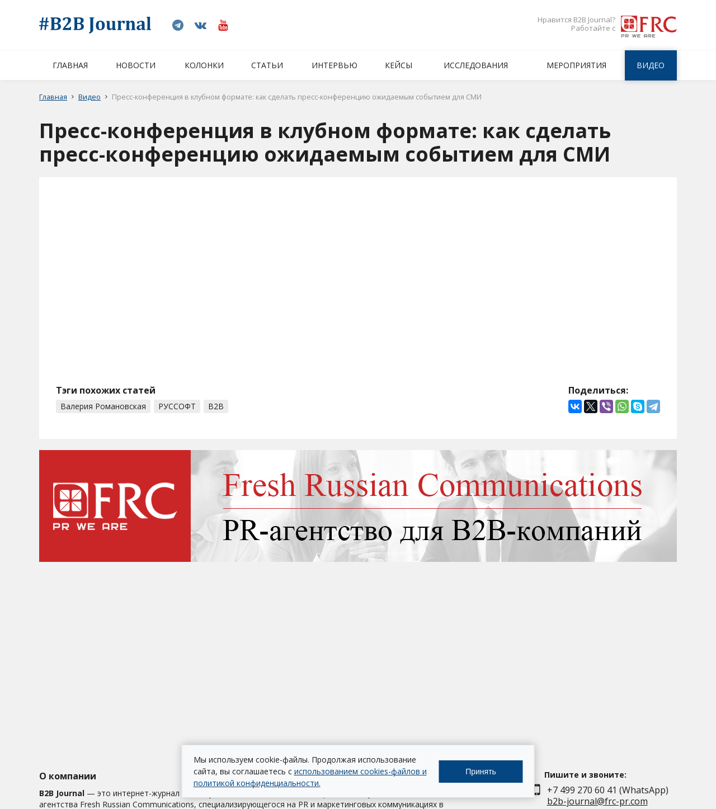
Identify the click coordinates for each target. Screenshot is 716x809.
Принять (480, 771)
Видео (651, 65)
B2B (216, 406)
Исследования (476, 65)
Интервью (334, 65)
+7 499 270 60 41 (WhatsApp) (607, 790)
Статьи (267, 65)
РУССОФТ (177, 406)
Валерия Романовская (103, 406)
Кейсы (398, 65)
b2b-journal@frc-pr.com (597, 801)
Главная (70, 65)
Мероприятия (576, 65)
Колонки (204, 65)
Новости (136, 65)
